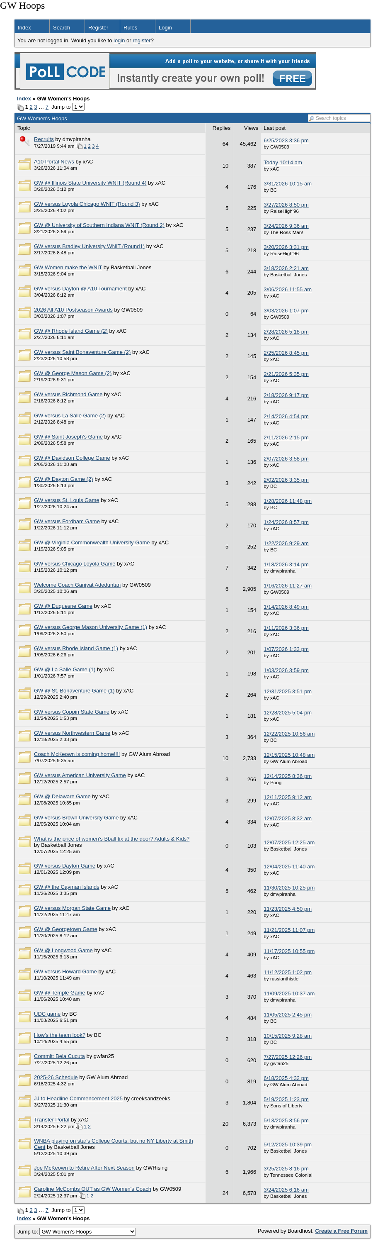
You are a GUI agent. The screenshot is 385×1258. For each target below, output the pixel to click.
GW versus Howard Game (65, 971)
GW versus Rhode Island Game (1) (76, 648)
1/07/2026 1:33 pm (286, 649)
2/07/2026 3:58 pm (286, 459)
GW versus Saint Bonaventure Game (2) (82, 352)
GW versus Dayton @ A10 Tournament (80, 288)
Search (61, 27)
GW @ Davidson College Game (72, 458)
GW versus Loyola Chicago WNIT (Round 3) (87, 204)
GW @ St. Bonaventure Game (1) (74, 691)
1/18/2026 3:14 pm (286, 564)
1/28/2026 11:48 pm (288, 501)
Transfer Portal (52, 1120)
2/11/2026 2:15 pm (286, 437)
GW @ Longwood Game (63, 950)
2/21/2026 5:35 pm (286, 374)
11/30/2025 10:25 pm (289, 888)
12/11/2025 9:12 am (288, 797)
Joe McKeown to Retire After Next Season (84, 1168)
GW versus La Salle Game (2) (70, 415)
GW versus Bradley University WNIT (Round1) (89, 246)
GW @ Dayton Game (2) (63, 479)
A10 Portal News (54, 161)
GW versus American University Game (80, 775)
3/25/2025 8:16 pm (286, 1168)
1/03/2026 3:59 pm (286, 670)
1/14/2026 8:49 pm (286, 607)
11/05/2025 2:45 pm (288, 1015)
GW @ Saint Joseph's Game (68, 437)
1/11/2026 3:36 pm (286, 628)
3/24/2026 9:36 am (286, 226)
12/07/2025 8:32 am (288, 818)
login (119, 40)
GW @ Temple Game (59, 993)
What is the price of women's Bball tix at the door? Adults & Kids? (111, 839)
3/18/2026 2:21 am (286, 268)
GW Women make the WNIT (68, 267)
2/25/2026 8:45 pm (286, 353)
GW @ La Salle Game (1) (64, 669)
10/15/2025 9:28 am (288, 1036)
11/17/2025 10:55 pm (289, 951)
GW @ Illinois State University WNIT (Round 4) (90, 183)
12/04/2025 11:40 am (289, 866)
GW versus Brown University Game (76, 817)
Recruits (44, 139)
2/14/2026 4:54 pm (286, 416)
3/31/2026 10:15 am (288, 183)
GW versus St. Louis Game (66, 500)
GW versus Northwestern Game (72, 733)
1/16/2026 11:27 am (288, 586)
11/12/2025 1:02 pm (288, 972)
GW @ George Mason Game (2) (72, 373)
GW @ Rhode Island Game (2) (71, 331)
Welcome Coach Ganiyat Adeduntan (77, 585)
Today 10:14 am (283, 162)
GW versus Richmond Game (68, 394)
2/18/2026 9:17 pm (286, 395)
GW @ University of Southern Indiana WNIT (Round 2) (99, 225)
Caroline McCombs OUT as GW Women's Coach (92, 1189)
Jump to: (76, 1232)
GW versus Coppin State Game (71, 712)
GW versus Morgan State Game (72, 908)
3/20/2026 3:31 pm (286, 247)
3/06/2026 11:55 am (288, 289)
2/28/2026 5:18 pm (286, 332)
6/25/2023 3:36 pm (286, 140)
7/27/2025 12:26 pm (288, 1057)
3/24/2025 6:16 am (286, 1190)
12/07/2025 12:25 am (289, 842)
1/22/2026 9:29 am (286, 543)
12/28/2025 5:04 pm (288, 712)
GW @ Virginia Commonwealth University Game (92, 542)
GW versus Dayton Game (64, 866)
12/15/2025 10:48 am (289, 755)
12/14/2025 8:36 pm (288, 776)
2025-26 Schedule (56, 1077)
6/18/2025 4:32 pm (286, 1078)
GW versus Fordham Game (67, 521)
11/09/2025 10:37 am (289, 993)
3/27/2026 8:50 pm (286, 205)
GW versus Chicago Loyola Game (75, 564)
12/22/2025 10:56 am (289, 734)
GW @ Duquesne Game (63, 606)
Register (98, 27)
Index (24, 27)
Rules (130, 27)
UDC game (47, 1014)
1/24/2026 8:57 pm (286, 522)
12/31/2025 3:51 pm (288, 691)
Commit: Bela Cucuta (59, 1056)
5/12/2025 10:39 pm (288, 1144)
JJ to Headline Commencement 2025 (78, 1098)
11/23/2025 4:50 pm (288, 909)
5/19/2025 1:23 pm (286, 1099)
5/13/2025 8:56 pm (286, 1120)
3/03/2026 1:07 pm (286, 310)
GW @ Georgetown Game (65, 929)
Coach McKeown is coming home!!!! (77, 754)
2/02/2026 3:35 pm (286, 480)
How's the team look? (59, 1035)
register (141, 40)
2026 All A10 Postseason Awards (73, 310)
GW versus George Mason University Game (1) (90, 627)
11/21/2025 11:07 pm (289, 930)
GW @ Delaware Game (62, 796)
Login (165, 27)
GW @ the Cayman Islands (66, 887)
